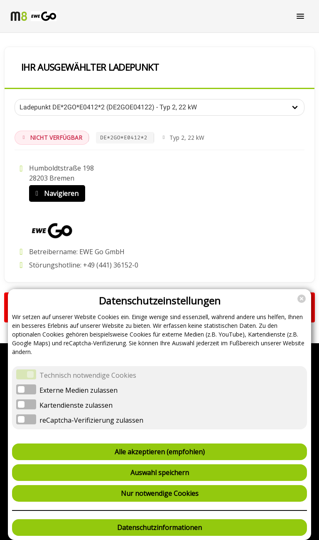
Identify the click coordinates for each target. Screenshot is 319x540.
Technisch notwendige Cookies (87, 375)
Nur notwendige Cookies (160, 493)
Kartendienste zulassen (76, 405)
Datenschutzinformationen (159, 527)
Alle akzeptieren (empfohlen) (160, 451)
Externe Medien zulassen (78, 390)
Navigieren (55, 193)
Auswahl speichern (159, 472)
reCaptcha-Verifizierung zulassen (91, 420)
